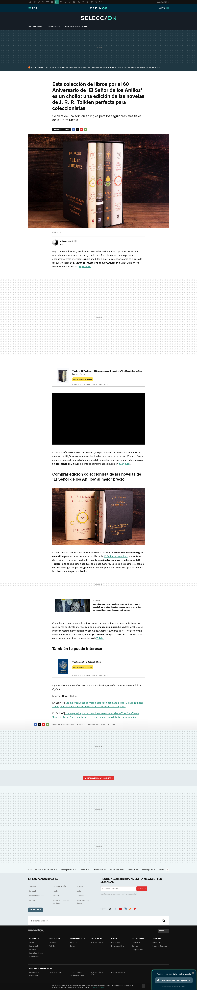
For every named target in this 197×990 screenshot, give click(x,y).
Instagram (125, 908)
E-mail (85, 129)
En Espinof (96, 601)
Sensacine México (76, 972)
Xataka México (34, 972)
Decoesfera (135, 946)
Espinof (98, 8)
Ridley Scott (156, 67)
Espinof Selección (98, 18)
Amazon (82, 724)
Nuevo (162, 8)
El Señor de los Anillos (116, 556)
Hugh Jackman (60, 67)
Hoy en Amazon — (82, 379)
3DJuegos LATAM (55, 972)
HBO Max (32, 900)
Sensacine (73, 942)
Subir (161, 931)
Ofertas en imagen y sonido (76, 26)
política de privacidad (129, 894)
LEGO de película (53, 26)
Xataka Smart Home (36, 953)
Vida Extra (53, 946)
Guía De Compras (35, 26)
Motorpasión (115, 942)
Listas (79, 891)
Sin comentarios (62, 129)
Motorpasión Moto (117, 946)
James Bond (95, 67)
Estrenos (32, 886)
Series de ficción (59, 886)
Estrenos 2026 (84, 870)
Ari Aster (133, 67)
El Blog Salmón (158, 942)
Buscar (163, 920)
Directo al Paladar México (97, 973)
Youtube (120, 908)
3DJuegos (53, 942)
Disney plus (33, 891)
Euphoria (80, 896)
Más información (98, 987)
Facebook (73, 129)
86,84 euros (85, 266)
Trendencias (136, 942)
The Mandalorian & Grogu (84, 901)
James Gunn (73, 67)
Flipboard (81, 129)
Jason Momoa (122, 67)
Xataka (31, 942)
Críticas (80, 886)
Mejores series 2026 (50, 870)
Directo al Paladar (97, 942)
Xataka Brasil (33, 976)
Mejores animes (133, 870)
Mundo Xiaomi (34, 956)
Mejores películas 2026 (68, 870)
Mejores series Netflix (117, 870)
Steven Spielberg (108, 67)
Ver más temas (35, 910)
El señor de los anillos (97, 724)
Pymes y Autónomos (160, 946)
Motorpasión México (118, 972)
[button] (68, 241)
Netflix (55, 891)
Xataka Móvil (33, 946)
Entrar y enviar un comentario (100, 778)
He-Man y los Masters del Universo (61, 901)
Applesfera (32, 949)
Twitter (77, 129)
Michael (49, 67)
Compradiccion (137, 949)
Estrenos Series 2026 (100, 870)
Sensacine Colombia (77, 976)
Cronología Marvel (148, 870)
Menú (34, 8)
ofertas (113, 724)
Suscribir (142, 889)
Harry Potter (144, 67)
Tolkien (100, 638)
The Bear (84, 67)
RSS (130, 908)
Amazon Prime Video (36, 896)
